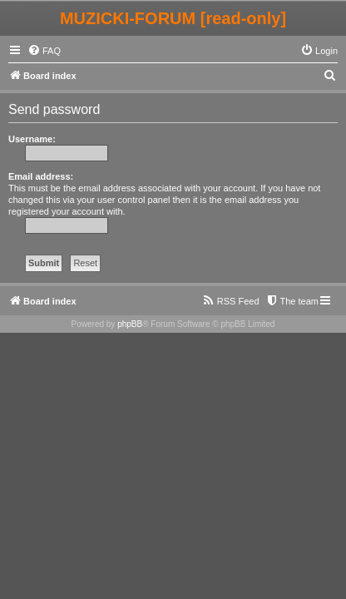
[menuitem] (44, 51)
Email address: (40, 176)
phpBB (129, 324)
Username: (32, 139)
